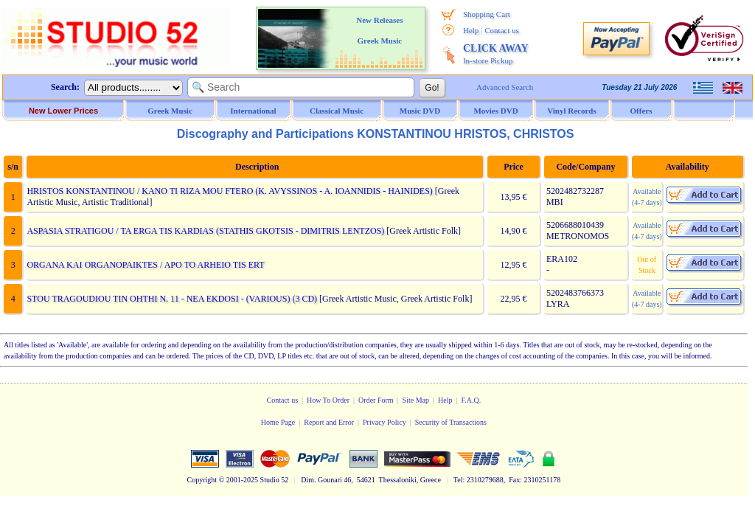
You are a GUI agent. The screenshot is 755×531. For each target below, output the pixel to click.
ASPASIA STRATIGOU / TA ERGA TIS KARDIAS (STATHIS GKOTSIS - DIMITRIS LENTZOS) (205, 231)
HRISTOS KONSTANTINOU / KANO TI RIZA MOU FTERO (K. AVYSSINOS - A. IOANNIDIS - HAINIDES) (229, 191)
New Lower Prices (63, 110)
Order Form (376, 400)
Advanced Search (504, 87)
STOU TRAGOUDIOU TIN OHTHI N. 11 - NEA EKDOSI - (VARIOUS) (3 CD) (172, 299)
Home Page (278, 422)
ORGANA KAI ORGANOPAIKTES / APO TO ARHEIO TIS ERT (145, 265)
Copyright (202, 480)
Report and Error (329, 422)
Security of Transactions (451, 422)
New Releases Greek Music (379, 30)
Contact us (501, 30)
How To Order (328, 400)
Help (471, 30)
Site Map (416, 400)
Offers (641, 110)
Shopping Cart (486, 14)
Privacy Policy (384, 422)
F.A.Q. (471, 400)
